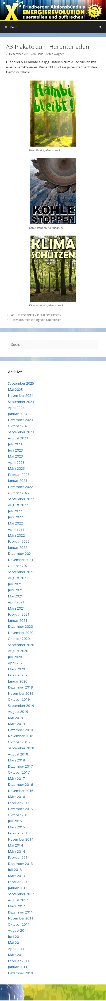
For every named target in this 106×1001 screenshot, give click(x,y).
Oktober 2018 (19, 742)
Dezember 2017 (20, 766)
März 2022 (16, 535)
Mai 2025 (15, 389)
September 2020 (21, 644)
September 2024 (21, 401)
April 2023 (16, 462)
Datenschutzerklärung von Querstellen (35, 320)
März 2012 (16, 906)
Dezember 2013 (20, 863)
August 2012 (18, 900)
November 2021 (20, 559)
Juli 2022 (15, 511)
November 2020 (20, 632)
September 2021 (21, 572)
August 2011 (18, 930)
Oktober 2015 (19, 815)
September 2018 (21, 748)
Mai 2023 (15, 456)
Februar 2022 (19, 541)
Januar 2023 (17, 480)
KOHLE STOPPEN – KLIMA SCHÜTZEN (35, 315)
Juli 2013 (15, 869)
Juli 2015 (15, 821)
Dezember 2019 (20, 687)
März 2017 (16, 778)
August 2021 (18, 578)
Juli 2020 (15, 657)
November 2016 (20, 790)
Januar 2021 (17, 620)
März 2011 (16, 954)
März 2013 (16, 875)
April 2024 (16, 407)
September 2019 (21, 705)
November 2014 (20, 839)
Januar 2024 (17, 414)
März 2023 (16, 468)
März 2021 (16, 608)
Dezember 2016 (20, 784)
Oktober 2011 (19, 924)
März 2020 (16, 669)
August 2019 (18, 711)
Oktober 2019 (19, 699)
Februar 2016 (19, 803)
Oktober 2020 (19, 638)
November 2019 (20, 693)
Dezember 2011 (20, 912)
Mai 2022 (15, 523)
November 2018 (20, 736)
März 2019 (16, 723)
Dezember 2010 (20, 973)
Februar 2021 (19, 614)
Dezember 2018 (20, 730)
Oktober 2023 (19, 426)
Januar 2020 (17, 681)
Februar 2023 (19, 474)
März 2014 (16, 851)
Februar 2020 (19, 675)
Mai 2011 (15, 942)
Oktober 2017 (19, 772)
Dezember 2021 (20, 553)
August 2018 (18, 754)
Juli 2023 (15, 444)
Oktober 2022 (19, 492)
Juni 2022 (15, 517)
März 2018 (16, 760)
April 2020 (16, 663)
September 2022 (21, 499)
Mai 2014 (15, 845)
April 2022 (16, 529)
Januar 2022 (17, 547)
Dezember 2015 (20, 808)
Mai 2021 (15, 596)
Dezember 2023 (20, 419)
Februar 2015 (19, 833)
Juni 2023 (15, 450)
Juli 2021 (15, 584)
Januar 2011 (17, 967)
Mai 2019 (15, 717)
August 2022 (18, 505)
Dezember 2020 (20, 626)
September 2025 (21, 383)
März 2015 (16, 827)
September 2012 (21, 894)
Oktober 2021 (19, 565)
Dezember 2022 (20, 486)
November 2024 (20, 395)
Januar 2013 (17, 888)
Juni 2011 (15, 936)
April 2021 (16, 602)
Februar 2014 (19, 857)
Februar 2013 (19, 881)
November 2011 (20, 918)
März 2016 (16, 796)
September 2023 (21, 432)
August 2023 (18, 438)
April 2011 (16, 948)
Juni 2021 (15, 590)
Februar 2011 (19, 961)
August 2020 (18, 650)
